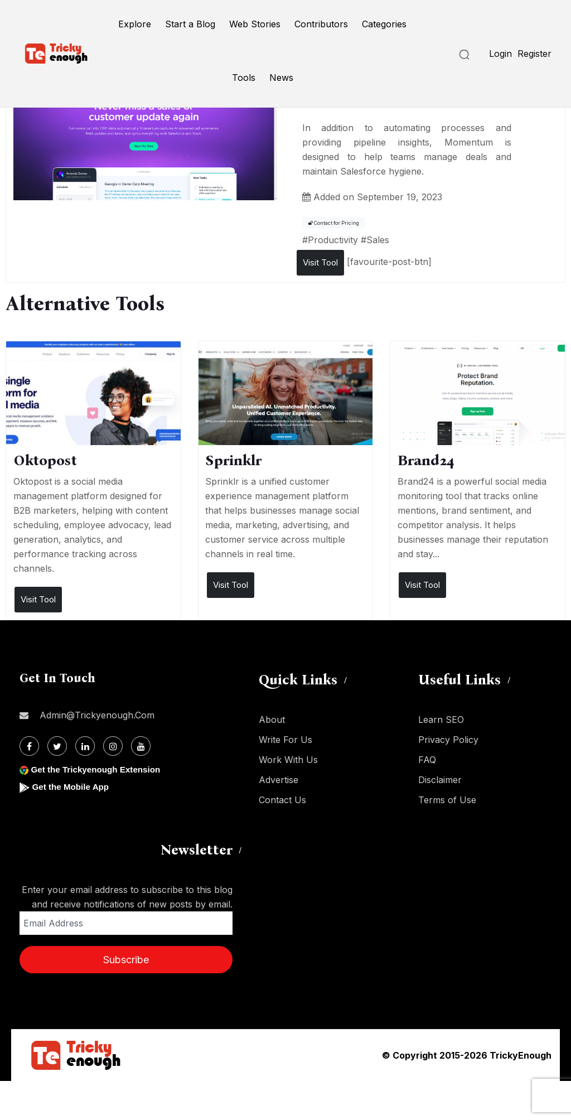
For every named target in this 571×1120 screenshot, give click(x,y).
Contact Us (282, 799)
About (272, 719)
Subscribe (126, 959)
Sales (377, 239)
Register (534, 53)
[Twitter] (57, 746)
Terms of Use (447, 799)
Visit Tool (320, 262)
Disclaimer (440, 779)
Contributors (321, 24)
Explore (134, 24)
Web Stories (254, 24)
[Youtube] (141, 746)
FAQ (427, 759)
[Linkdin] (85, 746)
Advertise (278, 779)
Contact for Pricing (333, 223)
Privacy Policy (448, 739)
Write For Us (285, 739)
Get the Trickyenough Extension (99, 769)
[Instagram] (113, 746)
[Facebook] (29, 746)
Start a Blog (190, 24)
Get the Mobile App (72, 786)
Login (500, 53)
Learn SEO (441, 719)
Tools (243, 77)
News (281, 77)
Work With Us (288, 759)
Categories (384, 24)
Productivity (333, 239)
